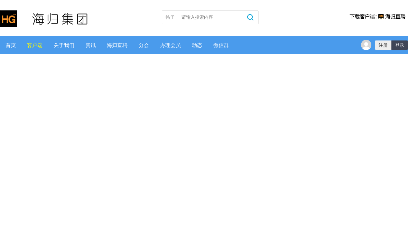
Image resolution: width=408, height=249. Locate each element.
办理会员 (170, 45)
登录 (399, 45)
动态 (197, 45)
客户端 (35, 45)
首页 (11, 45)
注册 (383, 45)
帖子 (170, 17)
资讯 (90, 45)
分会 (144, 45)
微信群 (221, 45)
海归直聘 (117, 45)
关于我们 (64, 45)
